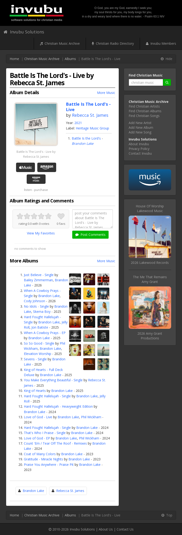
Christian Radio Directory (113, 43)
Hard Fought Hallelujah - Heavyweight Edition (58, 406)
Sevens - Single (35, 359)
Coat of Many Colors (40, 454)
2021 (78, 123)
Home (14, 58)
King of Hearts (35, 390)
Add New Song (140, 132)
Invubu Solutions (24, 32)
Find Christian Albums (145, 111)
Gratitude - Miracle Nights (43, 459)
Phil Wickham (91, 417)
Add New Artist (140, 123)
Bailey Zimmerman (38, 280)
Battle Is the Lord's (86, 138)
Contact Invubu (140, 153)
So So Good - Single (39, 343)
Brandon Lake (82, 143)
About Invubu (139, 144)
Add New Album (141, 127)
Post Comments (90, 234)
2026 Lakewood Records (150, 262)
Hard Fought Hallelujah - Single (47, 396)
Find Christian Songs (144, 115)
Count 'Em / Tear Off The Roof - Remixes (55, 443)
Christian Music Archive (60, 43)
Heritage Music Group (92, 128)
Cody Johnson (34, 301)
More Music (106, 92)
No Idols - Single (36, 306)
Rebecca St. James (90, 115)
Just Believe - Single (39, 275)
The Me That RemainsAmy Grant (150, 279)
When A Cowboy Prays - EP (45, 332)
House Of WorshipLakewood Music (150, 208)
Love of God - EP (37, 438)
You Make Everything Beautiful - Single (53, 380)
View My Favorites (41, 233)
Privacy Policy (139, 148)
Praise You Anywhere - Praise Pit (49, 464)
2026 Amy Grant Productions (149, 335)
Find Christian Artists (144, 106)
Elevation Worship (37, 353)
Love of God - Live (38, 417)
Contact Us (125, 529)
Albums (70, 58)
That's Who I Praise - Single (45, 432)
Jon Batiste (39, 327)
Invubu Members (161, 43)
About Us (106, 529)
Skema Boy (42, 311)
